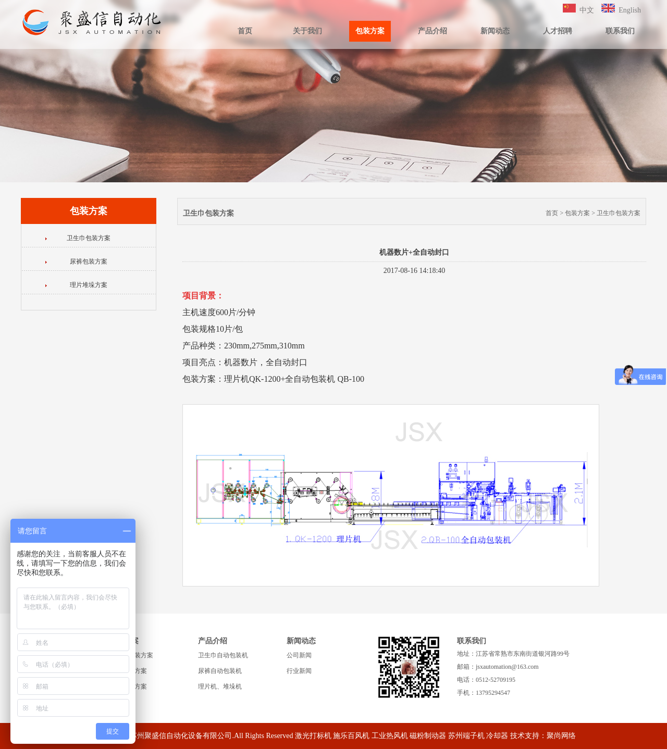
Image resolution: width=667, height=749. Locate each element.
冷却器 (497, 736)
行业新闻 (299, 671)
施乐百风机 (351, 736)
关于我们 (307, 31)
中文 (586, 10)
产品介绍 (432, 31)
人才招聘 (557, 31)
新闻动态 (495, 31)
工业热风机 (390, 736)
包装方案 (370, 31)
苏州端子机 (466, 736)
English (630, 10)
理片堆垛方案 (88, 285)
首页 (245, 31)
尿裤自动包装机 (220, 671)
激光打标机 (313, 736)
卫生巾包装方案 (88, 238)
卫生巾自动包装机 (223, 655)
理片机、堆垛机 (220, 686)
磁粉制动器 (428, 736)
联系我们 (620, 31)
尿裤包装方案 (88, 261)
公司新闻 (299, 655)
